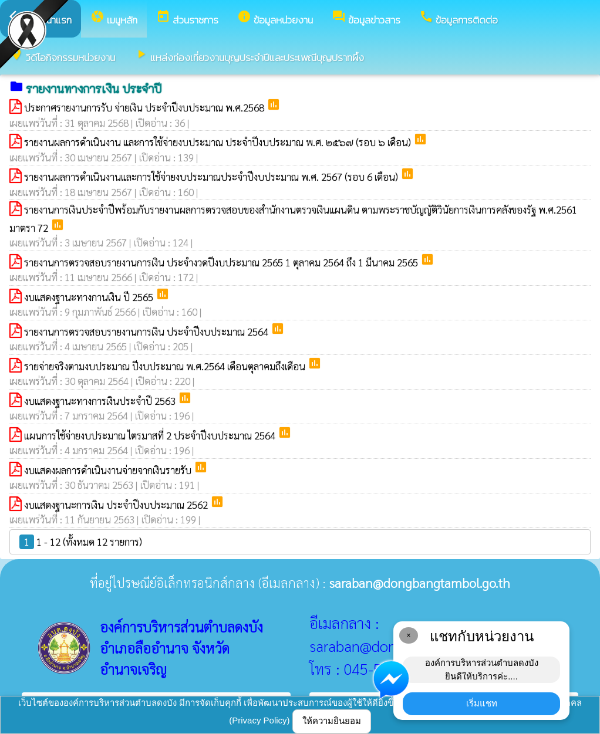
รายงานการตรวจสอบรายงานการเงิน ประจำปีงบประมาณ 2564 (147, 331)
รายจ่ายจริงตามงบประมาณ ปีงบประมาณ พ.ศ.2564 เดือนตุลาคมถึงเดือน (166, 366)
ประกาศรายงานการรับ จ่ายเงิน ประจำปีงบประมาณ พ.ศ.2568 (145, 107)
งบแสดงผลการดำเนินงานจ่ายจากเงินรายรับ (109, 470)
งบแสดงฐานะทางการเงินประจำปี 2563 (101, 400)
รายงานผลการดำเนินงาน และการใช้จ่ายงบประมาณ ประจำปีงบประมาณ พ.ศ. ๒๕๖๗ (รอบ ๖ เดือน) (218, 142)
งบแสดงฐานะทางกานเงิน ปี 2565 (90, 296)
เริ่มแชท (481, 703)
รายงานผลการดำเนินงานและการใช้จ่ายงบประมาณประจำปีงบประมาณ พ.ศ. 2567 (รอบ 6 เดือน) (212, 176)
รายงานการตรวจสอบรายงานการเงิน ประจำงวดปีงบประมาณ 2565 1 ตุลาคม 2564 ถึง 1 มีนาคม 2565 (222, 262)
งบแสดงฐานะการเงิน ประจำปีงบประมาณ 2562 (117, 504)
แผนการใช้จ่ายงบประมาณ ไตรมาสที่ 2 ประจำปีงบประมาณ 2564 (151, 435)
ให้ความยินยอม (331, 721)
